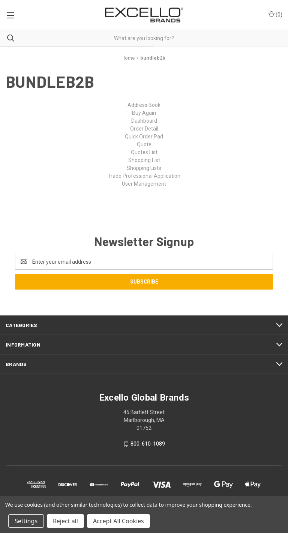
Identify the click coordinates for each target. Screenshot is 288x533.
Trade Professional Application (144, 176)
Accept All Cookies (118, 521)
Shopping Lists (144, 168)
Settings (26, 521)
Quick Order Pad (144, 137)
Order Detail (144, 129)
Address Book (144, 105)
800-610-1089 (147, 444)
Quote (144, 144)
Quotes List (144, 152)
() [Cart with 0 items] (275, 14)
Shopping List (144, 160)
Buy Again (144, 113)
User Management (144, 184)
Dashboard (144, 121)
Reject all (65, 521)
